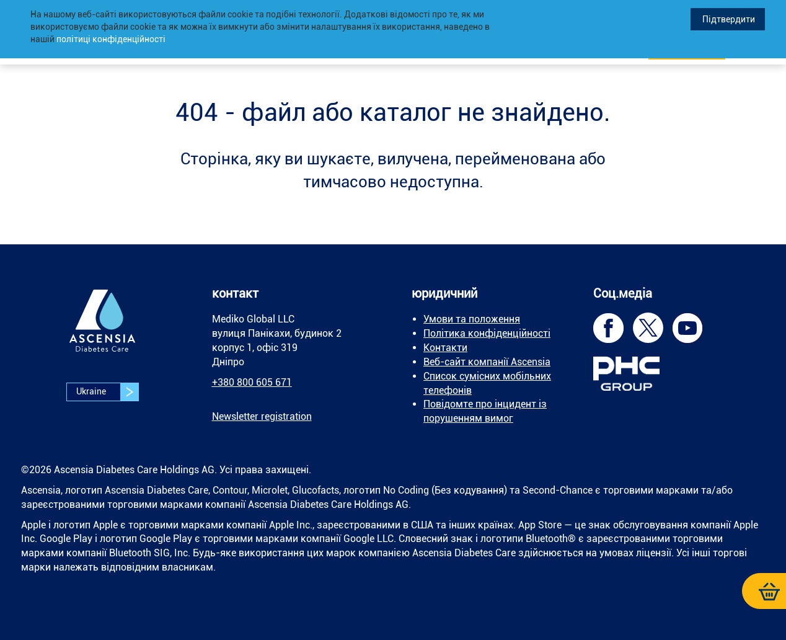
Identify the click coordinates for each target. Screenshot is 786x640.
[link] (102, 330)
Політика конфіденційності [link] (486, 333)
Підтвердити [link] (727, 19)
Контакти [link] (445, 347)
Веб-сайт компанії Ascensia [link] (486, 362)
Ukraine (107, 392)
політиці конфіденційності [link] (111, 39)
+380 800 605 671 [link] (252, 382)
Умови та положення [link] (471, 319)
